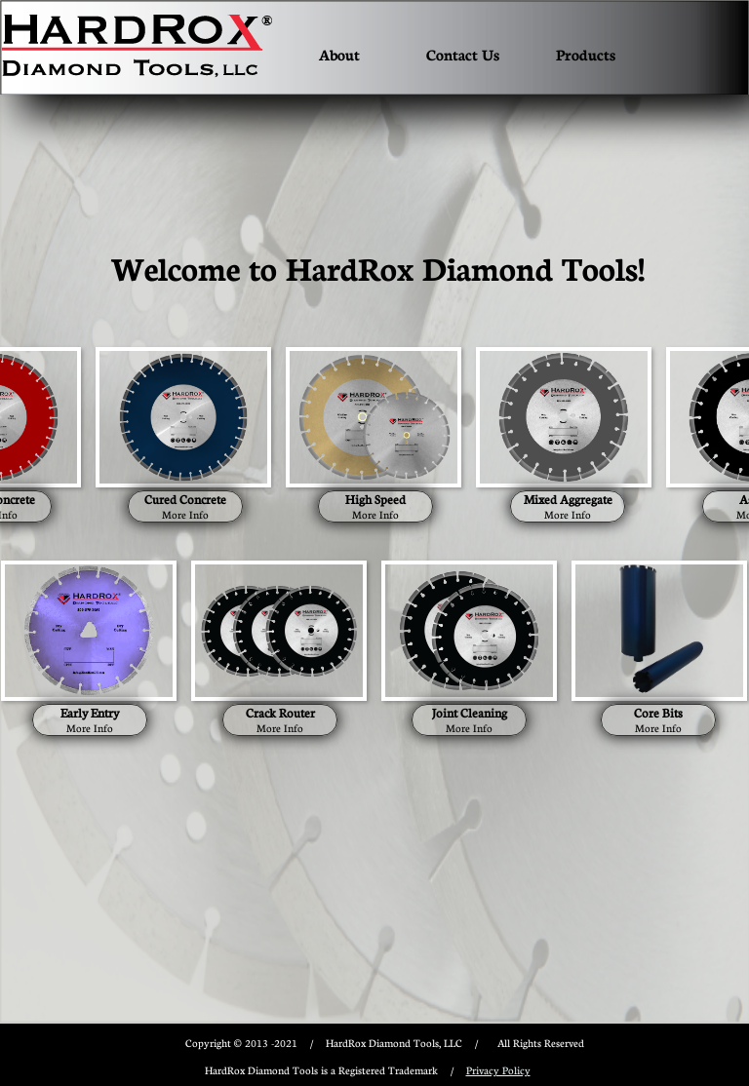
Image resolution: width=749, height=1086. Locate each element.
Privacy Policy (498, 1070)
